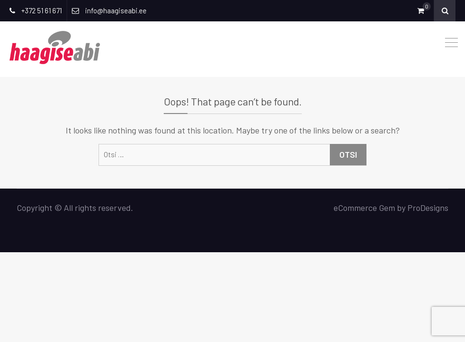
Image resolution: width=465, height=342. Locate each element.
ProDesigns (427, 207)
